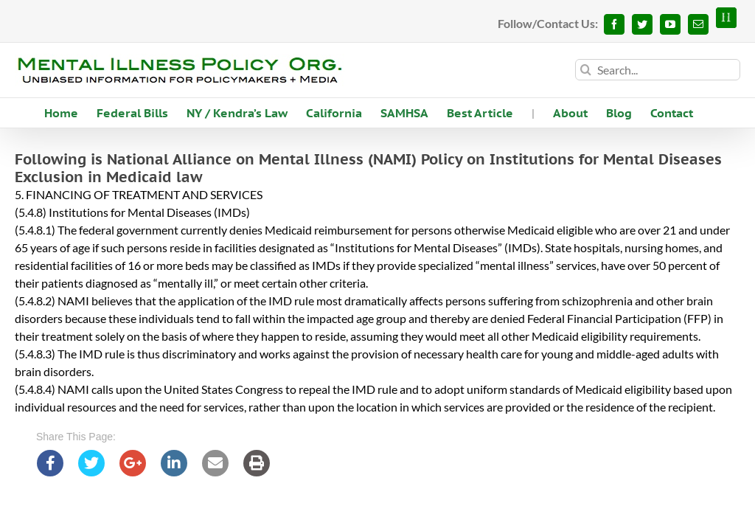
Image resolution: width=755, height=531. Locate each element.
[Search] (585, 69)
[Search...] (657, 69)
